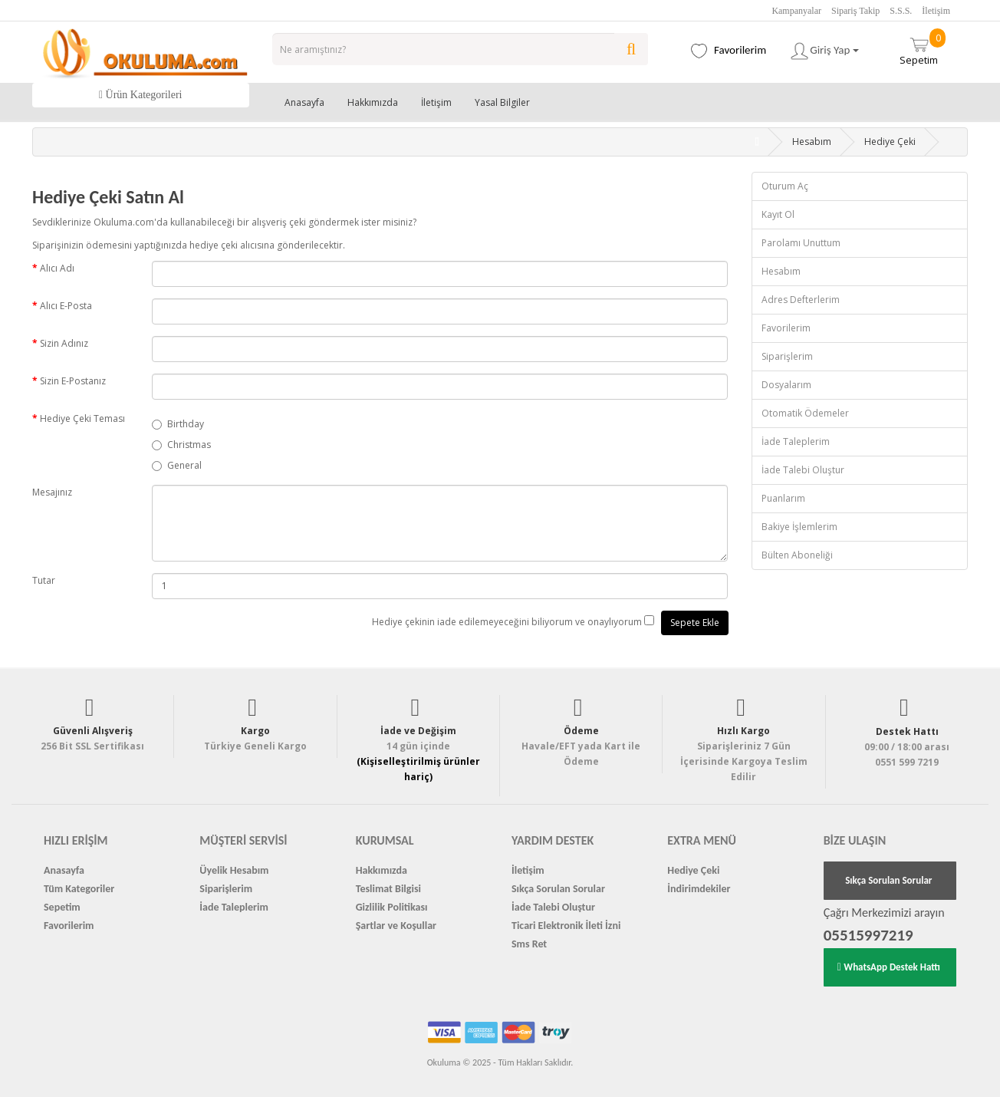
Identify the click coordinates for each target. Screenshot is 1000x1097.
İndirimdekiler (698, 888)
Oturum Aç (785, 186)
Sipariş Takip (855, 10)
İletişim (936, 10)
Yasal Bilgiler (502, 102)
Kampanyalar (796, 10)
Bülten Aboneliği (797, 555)
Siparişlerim (787, 356)
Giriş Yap (824, 51)
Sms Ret (529, 943)
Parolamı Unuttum (801, 242)
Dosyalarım (786, 384)
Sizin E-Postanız (73, 380)
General (177, 465)
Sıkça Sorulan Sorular (558, 888)
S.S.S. (901, 10)
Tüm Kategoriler (79, 888)
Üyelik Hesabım (233, 870)
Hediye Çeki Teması (82, 418)
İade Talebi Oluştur (803, 469)
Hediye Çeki (890, 141)
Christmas (181, 444)
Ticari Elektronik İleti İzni (566, 925)
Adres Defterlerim (801, 299)
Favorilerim (786, 327)
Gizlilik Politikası (392, 907)
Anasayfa (304, 102)
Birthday (178, 423)
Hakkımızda (372, 102)
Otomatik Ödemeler (805, 413)
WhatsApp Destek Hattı (888, 967)
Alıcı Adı (57, 268)
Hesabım (811, 141)
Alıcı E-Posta (66, 305)
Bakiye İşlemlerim (799, 526)
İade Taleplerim (796, 441)
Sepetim (923, 47)
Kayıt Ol (778, 214)
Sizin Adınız (64, 343)
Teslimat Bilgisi (388, 888)
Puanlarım (783, 498)
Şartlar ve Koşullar (396, 925)
